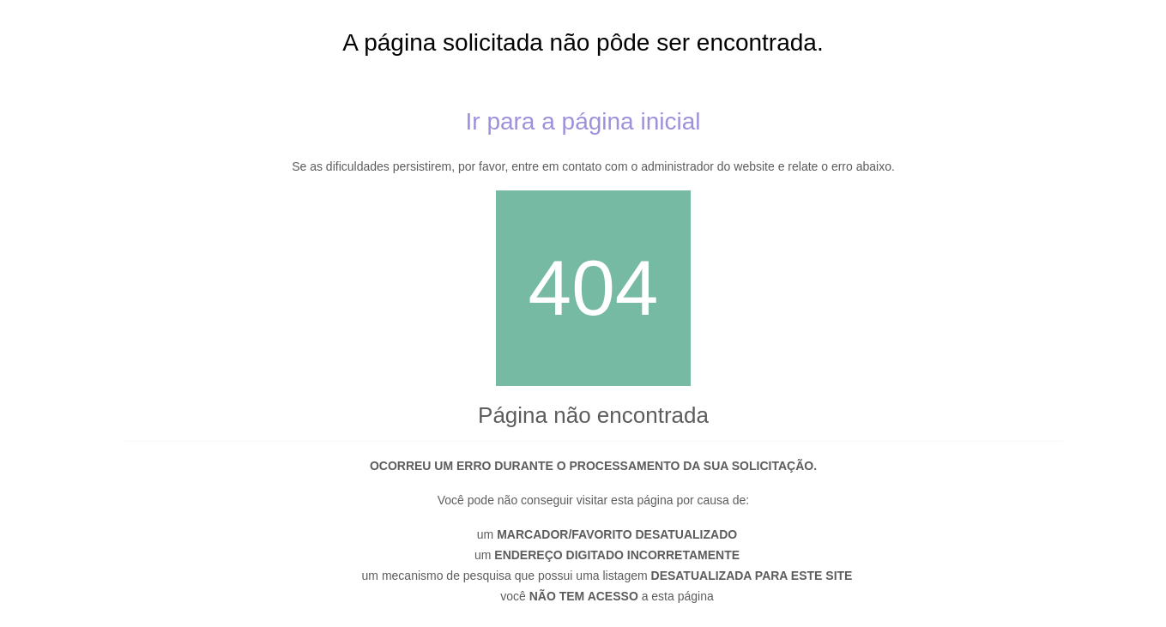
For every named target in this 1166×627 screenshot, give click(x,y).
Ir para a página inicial (583, 121)
